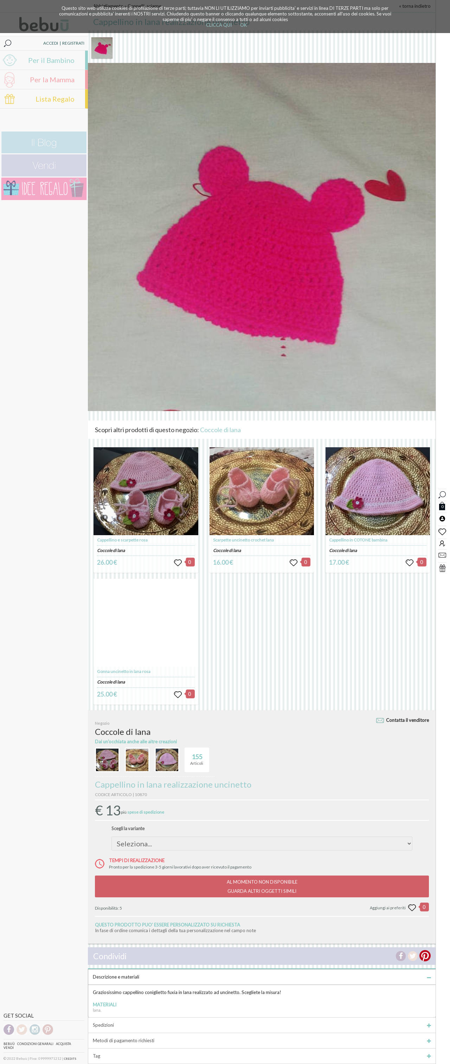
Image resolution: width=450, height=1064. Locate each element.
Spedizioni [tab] (262, 1025)
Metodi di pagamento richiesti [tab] (262, 1040)
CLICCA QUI (219, 25)
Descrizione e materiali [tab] (262, 977)
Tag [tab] (262, 1056)
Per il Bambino (51, 60)
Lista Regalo (55, 99)
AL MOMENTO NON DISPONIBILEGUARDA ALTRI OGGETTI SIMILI (262, 886)
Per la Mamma (52, 79)
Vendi (9, 1048)
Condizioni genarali (35, 1044)
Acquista (63, 1044)
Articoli (196, 757)
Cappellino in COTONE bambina (358, 540)
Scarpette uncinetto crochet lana (243, 540)
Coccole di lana (220, 430)
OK (243, 25)
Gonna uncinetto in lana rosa (123, 671)
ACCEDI (50, 43)
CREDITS (70, 1058)
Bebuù (9, 1044)
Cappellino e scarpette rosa (122, 540)
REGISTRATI (73, 43)
